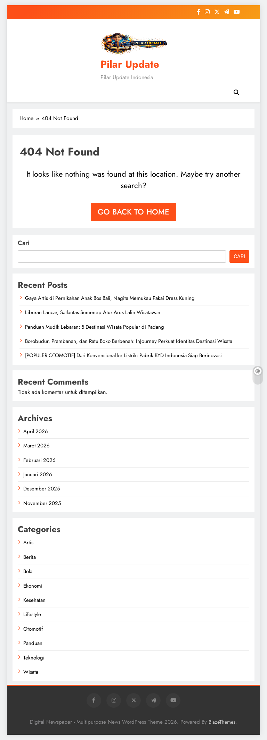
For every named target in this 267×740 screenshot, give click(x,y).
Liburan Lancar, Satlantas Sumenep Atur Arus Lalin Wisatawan (92, 312)
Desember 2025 (41, 489)
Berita (29, 557)
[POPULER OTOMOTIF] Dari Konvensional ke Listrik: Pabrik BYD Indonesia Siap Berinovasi (123, 355)
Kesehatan (34, 600)
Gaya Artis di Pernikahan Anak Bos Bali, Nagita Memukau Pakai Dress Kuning (110, 298)
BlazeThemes (222, 721)
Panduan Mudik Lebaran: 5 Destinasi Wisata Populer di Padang (94, 327)
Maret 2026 (36, 445)
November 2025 (42, 503)
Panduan (32, 643)
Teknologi (33, 658)
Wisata (30, 672)
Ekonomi (32, 586)
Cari (24, 242)
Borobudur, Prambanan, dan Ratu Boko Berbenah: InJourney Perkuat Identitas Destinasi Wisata (128, 341)
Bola (27, 571)
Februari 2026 (39, 460)
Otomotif (33, 629)
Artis (28, 542)
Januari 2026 (37, 474)
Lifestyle (32, 614)
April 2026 (35, 431)
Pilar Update (129, 64)
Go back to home (133, 211)
